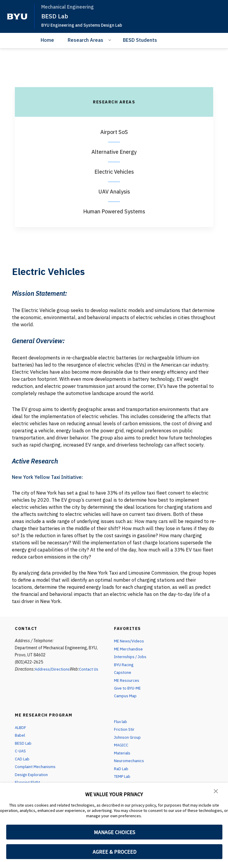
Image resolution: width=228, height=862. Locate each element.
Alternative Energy (114, 151)
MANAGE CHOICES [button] (114, 832)
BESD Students (140, 40)
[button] (216, 791)
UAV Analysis (114, 191)
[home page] (17, 17)
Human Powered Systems (114, 211)
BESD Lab (55, 16)
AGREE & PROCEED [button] (114, 851)
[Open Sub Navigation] (110, 39)
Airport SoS (114, 132)
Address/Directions (52, 669)
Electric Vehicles (114, 171)
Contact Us (90, 669)
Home (47, 40)
